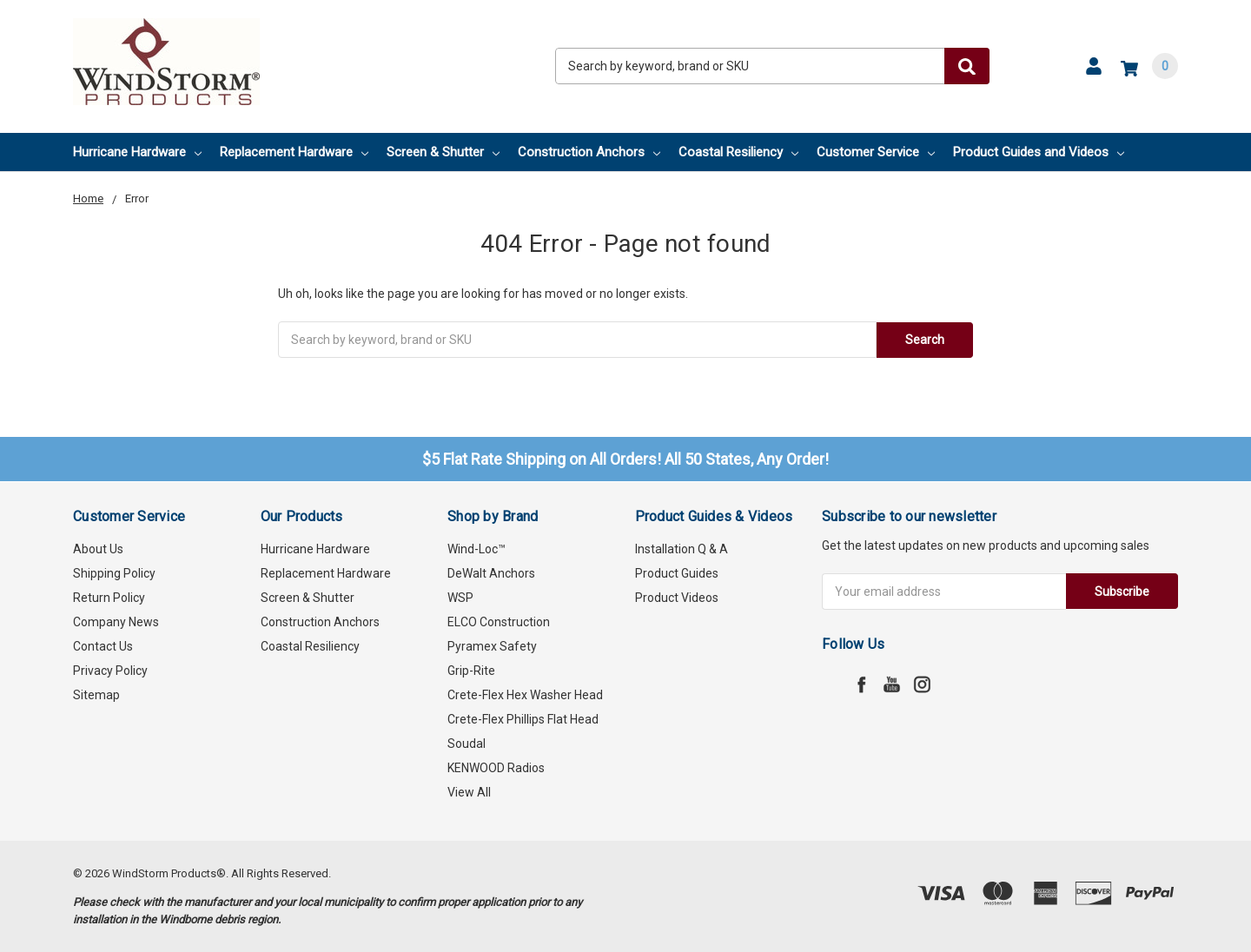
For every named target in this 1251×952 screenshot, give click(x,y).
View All (469, 792)
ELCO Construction (498, 622)
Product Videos (676, 598)
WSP (460, 598)
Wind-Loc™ (476, 549)
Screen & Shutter (443, 152)
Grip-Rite (471, 671)
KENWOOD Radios (496, 768)
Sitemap (96, 695)
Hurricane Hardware (137, 152)
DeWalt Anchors (491, 573)
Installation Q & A (681, 549)
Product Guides (676, 573)
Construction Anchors (589, 152)
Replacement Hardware (294, 152)
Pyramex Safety (492, 646)
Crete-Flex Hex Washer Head (525, 695)
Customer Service (876, 152)
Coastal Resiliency (738, 152)
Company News (116, 622)
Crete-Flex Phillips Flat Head (523, 719)
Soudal (466, 743)
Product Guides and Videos (1038, 152)
